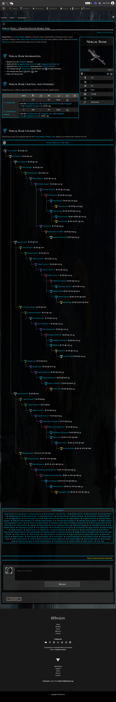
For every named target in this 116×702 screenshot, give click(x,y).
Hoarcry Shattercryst (53, 383)
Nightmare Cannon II (63, 286)
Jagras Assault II (29, 399)
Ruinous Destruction (60, 237)
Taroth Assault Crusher (90, 536)
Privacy (58, 673)
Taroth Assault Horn (37, 539)
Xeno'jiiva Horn (32, 114)
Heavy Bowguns (22, 17)
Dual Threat (30, 523)
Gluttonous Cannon (63, 525)
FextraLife (46, 681)
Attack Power (25, 39)
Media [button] (86, 8)
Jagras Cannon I (38, 410)
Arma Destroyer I (39, 318)
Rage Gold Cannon (76, 534)
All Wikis (58, 627)
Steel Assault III (36, 178)
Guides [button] (74, 8)
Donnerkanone (51, 481)
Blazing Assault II (32, 459)
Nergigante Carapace (32, 106)
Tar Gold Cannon (57, 536)
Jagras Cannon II (44, 416)
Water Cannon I (38, 259)
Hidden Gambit (56, 291)
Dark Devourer (61, 518)
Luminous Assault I (27, 307)
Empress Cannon (42, 523)
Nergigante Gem (32, 116)
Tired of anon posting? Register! (99, 558)
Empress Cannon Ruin (78, 523)
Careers (58, 668)
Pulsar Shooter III (49, 534)
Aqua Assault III (31, 253)
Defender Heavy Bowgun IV (66, 521)
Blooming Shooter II (47, 516)
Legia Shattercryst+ (47, 378)
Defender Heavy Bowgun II (22, 521)
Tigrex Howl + (63, 443)
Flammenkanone (36, 464)
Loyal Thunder (68, 356)
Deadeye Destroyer (89, 518)
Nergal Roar (9, 103)
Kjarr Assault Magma (89, 530)
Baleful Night (65, 302)
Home (58, 624)
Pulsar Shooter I (20, 534)
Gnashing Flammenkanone (47, 470)
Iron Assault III (20, 162)
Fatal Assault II (56, 201)
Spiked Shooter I (19, 536)
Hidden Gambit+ (62, 297)
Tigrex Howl (55, 437)
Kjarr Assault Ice (73, 530)
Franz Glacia (55, 389)
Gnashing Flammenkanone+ (51, 475)
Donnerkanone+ (56, 486)
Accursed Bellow (69, 448)
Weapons (12, 17)
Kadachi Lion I (45, 530)
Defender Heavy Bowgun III (44, 521)
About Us (58, 631)
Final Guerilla (60, 221)
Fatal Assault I (51, 195)
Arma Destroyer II (44, 324)
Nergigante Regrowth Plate (51, 104)
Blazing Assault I (26, 453)
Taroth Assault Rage (90, 539)
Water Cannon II (43, 264)
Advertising (58, 666)
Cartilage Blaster (15, 518)
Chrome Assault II (24, 66)
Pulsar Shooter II (35, 534)
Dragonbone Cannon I (15, 523)
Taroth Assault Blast (73, 536)
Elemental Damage (37, 39)
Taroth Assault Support (43, 541)
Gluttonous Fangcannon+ (55, 427)
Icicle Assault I (56, 211)
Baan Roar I (62, 514)
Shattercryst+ (37, 366)
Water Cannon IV (52, 275)
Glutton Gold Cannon (46, 525)
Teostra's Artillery (75, 541)
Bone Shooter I (79, 516)
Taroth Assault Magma (73, 539)
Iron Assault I (12, 151)
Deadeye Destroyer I (53, 335)
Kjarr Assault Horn (58, 530)
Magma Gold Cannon (96, 532)
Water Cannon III (49, 270)
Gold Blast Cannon (98, 525)
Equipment (4, 17)
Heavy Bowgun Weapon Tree (44, 137)
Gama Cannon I (21, 525)
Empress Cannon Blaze (59, 523)
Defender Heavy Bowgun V (88, 521)
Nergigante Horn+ (47, 114)
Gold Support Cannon (25, 527)
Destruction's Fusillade (56, 232)
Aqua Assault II (28, 247)
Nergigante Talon (33, 104)
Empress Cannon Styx (97, 523)
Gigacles (33, 525)
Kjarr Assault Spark (17, 532)
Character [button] (37, 8)
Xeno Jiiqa (100, 541)
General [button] (24, 8)
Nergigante (23, 62)
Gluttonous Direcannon (59, 432)
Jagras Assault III (34, 405)
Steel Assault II (31, 173)
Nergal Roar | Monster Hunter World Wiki (26, 28)
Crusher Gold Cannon (45, 518)
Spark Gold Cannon (92, 534)
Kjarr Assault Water (33, 532)
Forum (58, 629)
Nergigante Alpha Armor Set (27, 64)
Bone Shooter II (92, 516)
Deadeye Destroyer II (58, 340)
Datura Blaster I (74, 518)
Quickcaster (62, 534)
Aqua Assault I (20, 242)
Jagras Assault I (21, 393)
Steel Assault (31, 536)
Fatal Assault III (61, 206)
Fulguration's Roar (62, 492)
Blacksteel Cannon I (76, 514)
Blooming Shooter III (64, 516)
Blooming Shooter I (30, 516)
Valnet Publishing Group (65, 681)
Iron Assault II (15, 156)
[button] (88, 3)
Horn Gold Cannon (42, 527)
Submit (62, 584)
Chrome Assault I (48, 66)
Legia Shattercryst (44, 372)
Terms (58, 671)
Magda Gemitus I (81, 532)
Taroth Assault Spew (25, 541)
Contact (58, 633)
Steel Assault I (25, 167)
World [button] (63, 8)
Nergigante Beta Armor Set (49, 64)
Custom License (60, 649)
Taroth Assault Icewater (54, 539)
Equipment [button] (51, 8)
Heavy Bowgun (85, 70)
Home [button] (13, 8)
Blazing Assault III (15, 516)
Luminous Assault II (32, 313)
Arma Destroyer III (49, 329)
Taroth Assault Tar (59, 541)
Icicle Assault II (61, 216)
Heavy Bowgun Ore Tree (58, 142)
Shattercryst (31, 361)
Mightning (54, 345)
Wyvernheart (26, 69)
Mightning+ (60, 351)
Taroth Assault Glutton (19, 539)
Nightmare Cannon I (58, 281)
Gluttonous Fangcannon (51, 421)
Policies (58, 675)
